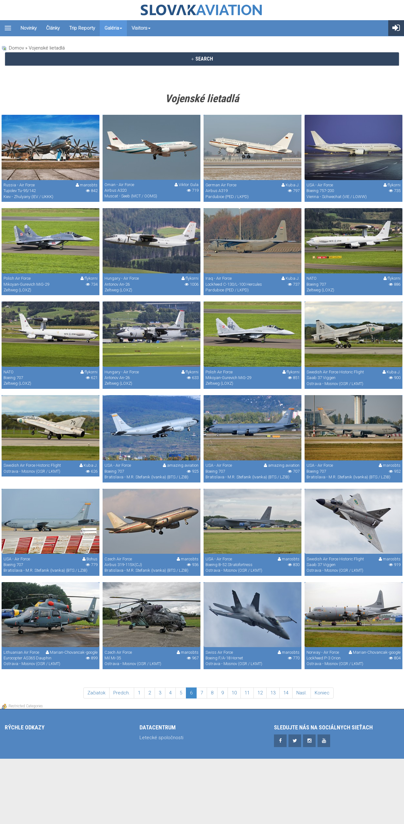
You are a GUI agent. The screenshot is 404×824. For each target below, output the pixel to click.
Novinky (29, 28)
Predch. (121, 693)
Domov (16, 48)
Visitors (141, 28)
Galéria (113, 28)
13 (273, 693)
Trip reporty (82, 28)
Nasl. (301, 693)
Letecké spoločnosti (161, 737)
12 (260, 693)
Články (53, 28)
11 (247, 693)
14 (285, 693)
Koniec (322, 693)
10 (234, 693)
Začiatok (96, 693)
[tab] (202, 59)
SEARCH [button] (202, 59)
